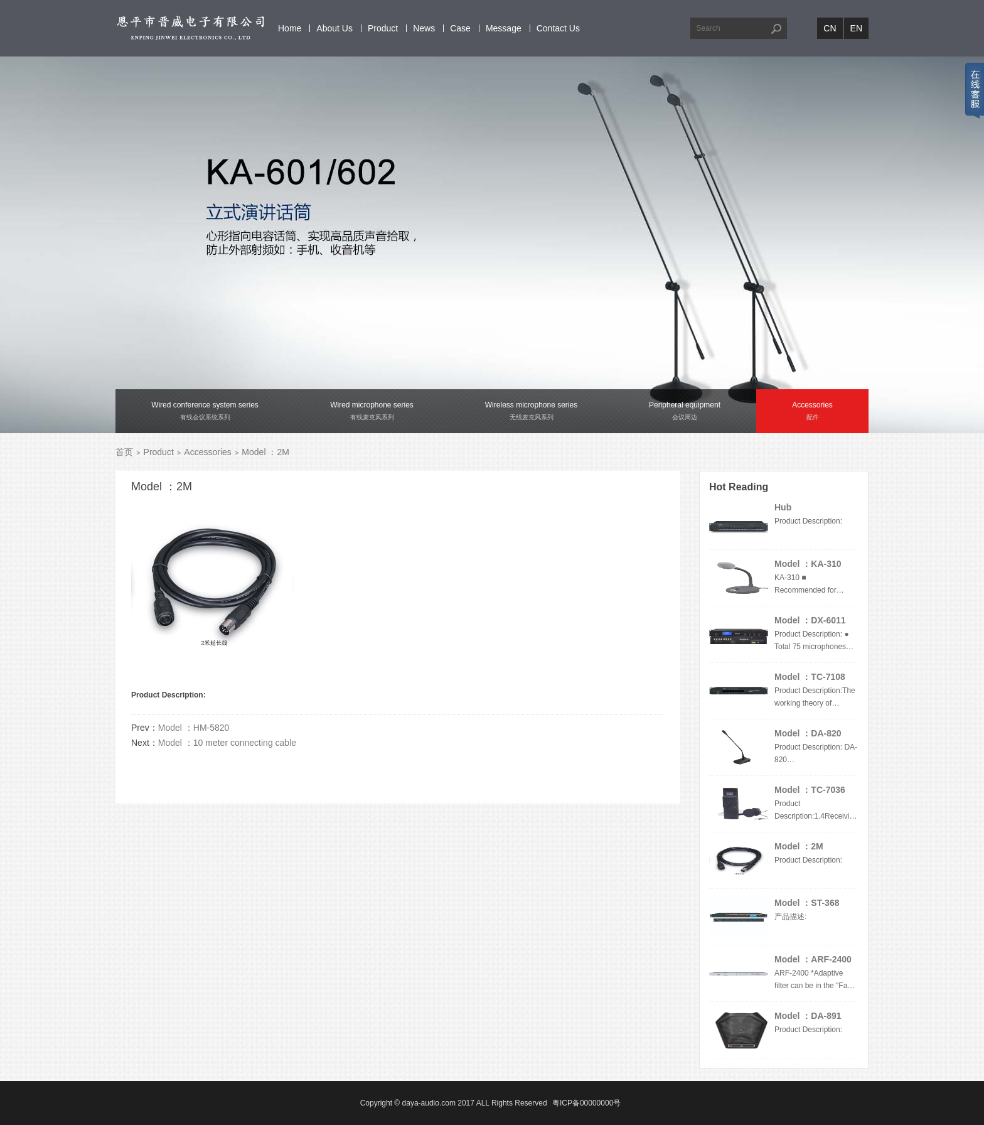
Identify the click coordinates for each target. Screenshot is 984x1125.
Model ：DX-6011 (810, 620)
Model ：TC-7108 (809, 677)
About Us (334, 28)
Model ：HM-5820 (194, 728)
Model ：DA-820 (808, 733)
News (424, 28)
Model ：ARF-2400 (813, 959)
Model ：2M (798, 846)
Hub (782, 507)
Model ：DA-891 (808, 1016)
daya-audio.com (429, 1103)
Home (289, 28)
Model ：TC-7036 (809, 790)
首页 (124, 452)
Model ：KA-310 (808, 564)
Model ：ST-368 (806, 903)
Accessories (207, 452)
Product (383, 28)
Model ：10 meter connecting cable (227, 743)
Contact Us (558, 28)
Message (503, 28)
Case (460, 28)
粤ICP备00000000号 (586, 1103)
